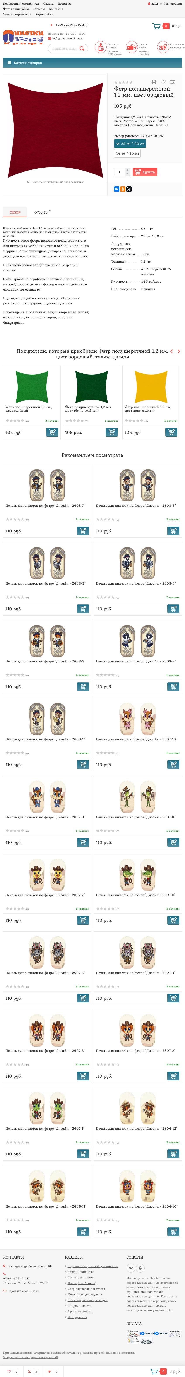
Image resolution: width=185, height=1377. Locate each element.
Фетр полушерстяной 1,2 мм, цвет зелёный (29, 408)
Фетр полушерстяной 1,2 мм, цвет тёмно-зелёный (88, 408)
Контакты (56, 9)
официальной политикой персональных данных (145, 1294)
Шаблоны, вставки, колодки (88, 1300)
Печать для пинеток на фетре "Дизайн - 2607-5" (45, 972)
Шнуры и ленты (79, 1305)
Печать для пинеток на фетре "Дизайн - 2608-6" (136, 505)
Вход (153, 3)
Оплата (48, 3)
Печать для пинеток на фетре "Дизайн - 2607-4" (135, 972)
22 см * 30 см (132, 143)
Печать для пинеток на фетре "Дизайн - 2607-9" (45, 816)
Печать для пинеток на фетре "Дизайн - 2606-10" (137, 1206)
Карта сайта (44, 14)
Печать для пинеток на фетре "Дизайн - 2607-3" (45, 1050)
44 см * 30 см (127, 153)
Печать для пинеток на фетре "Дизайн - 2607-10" (136, 739)
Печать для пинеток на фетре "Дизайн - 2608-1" (45, 739)
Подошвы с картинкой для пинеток (93, 1266)
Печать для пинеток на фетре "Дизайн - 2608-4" (136, 583)
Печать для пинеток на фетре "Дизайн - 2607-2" (135, 1050)
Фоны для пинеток (81, 1277)
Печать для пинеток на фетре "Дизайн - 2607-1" (45, 1128)
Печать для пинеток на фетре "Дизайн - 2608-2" (136, 661)
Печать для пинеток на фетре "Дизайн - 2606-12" (136, 1128)
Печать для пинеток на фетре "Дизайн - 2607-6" (135, 894)
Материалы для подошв (85, 1294)
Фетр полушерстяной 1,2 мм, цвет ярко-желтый (148, 408)
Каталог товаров (25, 62)
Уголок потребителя (17, 14)
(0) (17, 421)
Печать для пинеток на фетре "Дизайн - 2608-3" (46, 661)
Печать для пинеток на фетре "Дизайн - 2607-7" (45, 894)
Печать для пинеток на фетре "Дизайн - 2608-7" (45, 505)
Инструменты (77, 1317)
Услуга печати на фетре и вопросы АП (30, 1357)
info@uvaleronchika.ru (68, 38)
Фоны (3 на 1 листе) (82, 1283)
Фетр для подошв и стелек (86, 1288)
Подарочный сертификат (21, 3)
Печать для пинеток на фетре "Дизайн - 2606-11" (46, 1206)
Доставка (64, 3)
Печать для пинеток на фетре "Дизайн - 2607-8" (135, 816)
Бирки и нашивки (81, 1271)
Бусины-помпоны (80, 1311)
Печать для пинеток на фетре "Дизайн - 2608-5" (46, 583)
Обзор (15, 212)
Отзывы (39, 9)
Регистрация (173, 3)
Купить (149, 172)
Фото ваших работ (16, 9)
